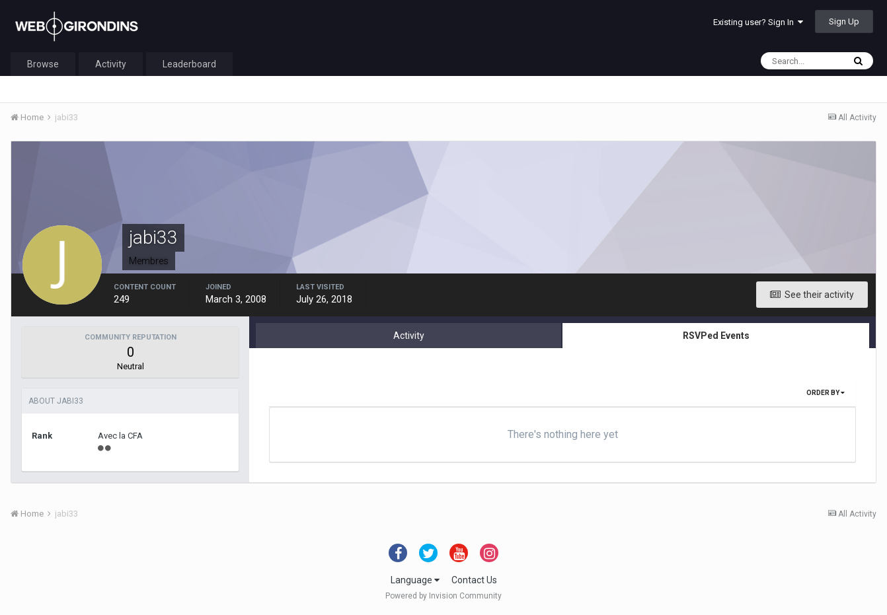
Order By (825, 392)
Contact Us (474, 580)
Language (415, 580)
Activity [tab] (408, 335)
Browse (43, 64)
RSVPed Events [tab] (716, 335)
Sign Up (844, 21)
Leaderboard (189, 64)
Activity (110, 64)
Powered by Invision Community (443, 595)
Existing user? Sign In (758, 22)
